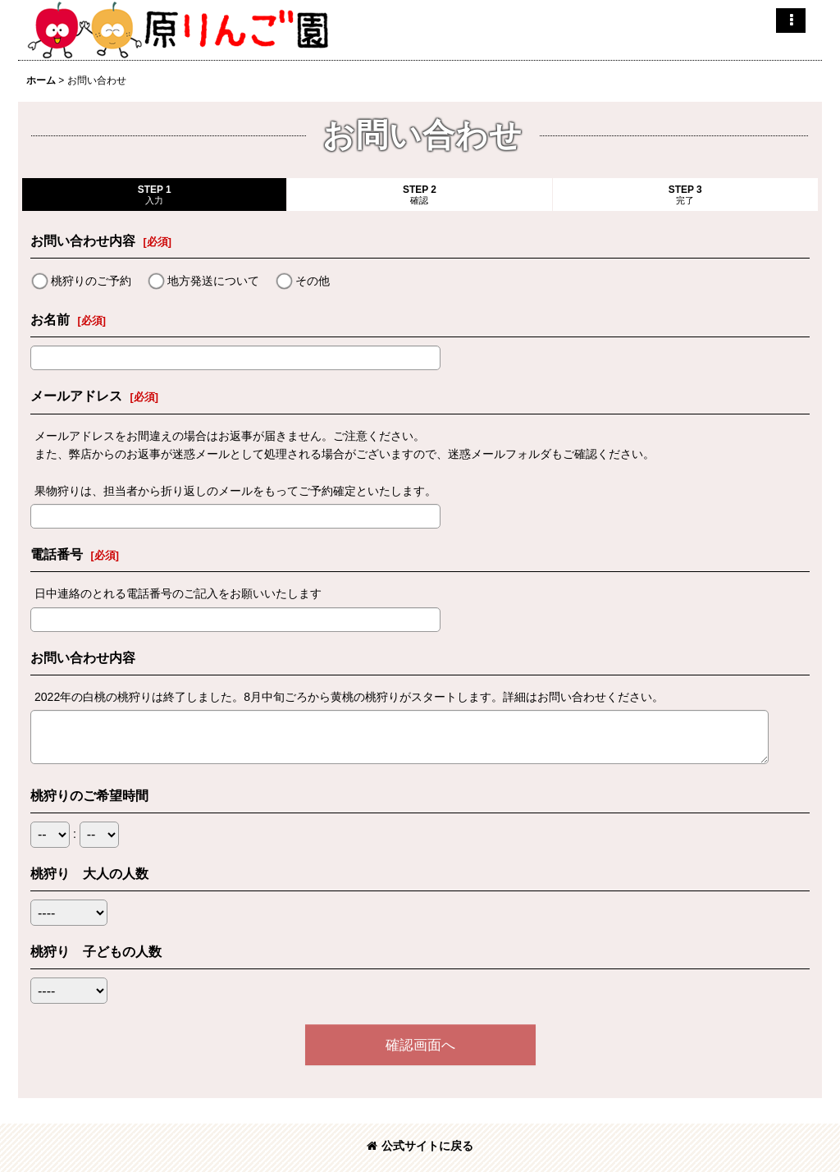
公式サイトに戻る (420, 1145)
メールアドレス (76, 395)
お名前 (50, 319)
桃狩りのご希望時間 (89, 795)
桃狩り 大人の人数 (89, 873)
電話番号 (56, 554)
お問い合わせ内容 (82, 240)
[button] (791, 20)
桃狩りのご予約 (91, 280)
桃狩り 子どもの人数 (96, 951)
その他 (312, 280)
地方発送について (213, 280)
